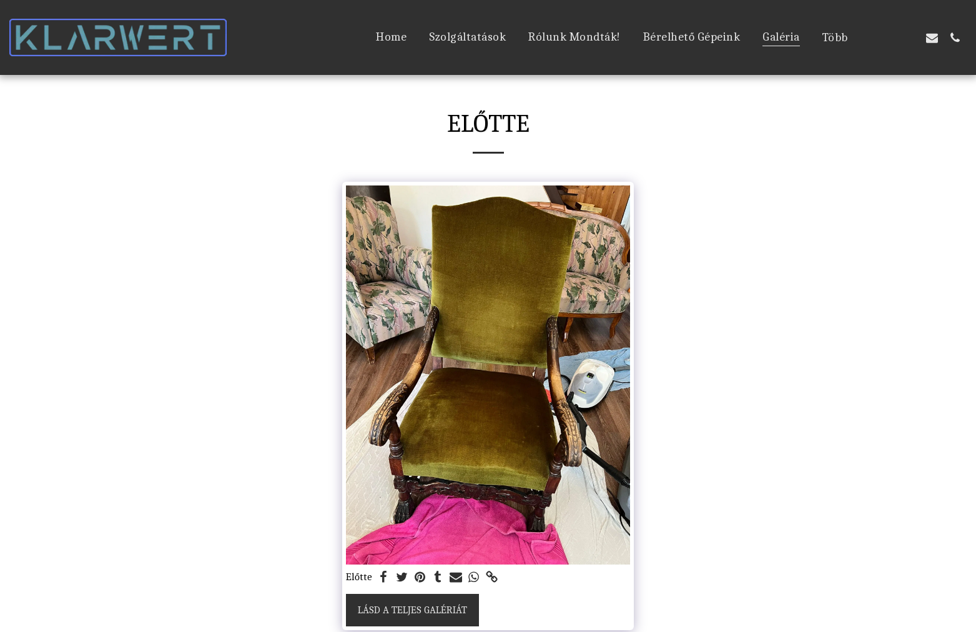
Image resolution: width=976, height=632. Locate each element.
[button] (886, 37)
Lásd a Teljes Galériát (412, 610)
